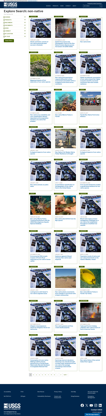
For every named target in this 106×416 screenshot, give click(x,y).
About (74, 5)
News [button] (7, 28)
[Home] (10, 7)
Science (48, 5)
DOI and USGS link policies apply (93, 392)
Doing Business (75, 396)
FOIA (22, 391)
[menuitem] (48, 4)
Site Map (73, 391)
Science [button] (7, 17)
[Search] (100, 5)
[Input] (92, 5)
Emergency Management (91, 397)
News (61, 5)
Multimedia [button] (8, 22)
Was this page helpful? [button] (92, 414)
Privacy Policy (58, 391)
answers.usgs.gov (97, 412)
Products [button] (8, 20)
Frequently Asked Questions (94, 3)
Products (55, 5)
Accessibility (7, 391)
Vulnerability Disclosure (43, 396)
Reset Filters (8, 40)
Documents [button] (9, 25)
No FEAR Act (7, 396)
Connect (68, 5)
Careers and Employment (57, 397)
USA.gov (23, 396)
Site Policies (40, 391)
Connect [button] (8, 31)
